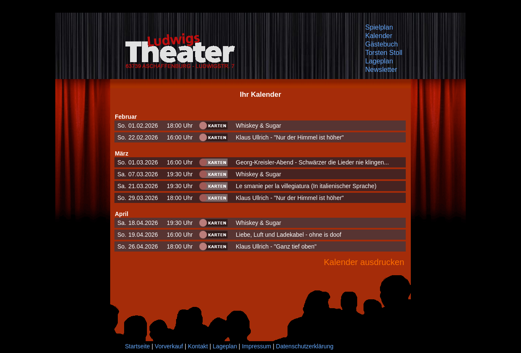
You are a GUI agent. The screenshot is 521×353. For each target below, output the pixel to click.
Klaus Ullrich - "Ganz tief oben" (276, 246)
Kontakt (198, 346)
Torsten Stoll (383, 52)
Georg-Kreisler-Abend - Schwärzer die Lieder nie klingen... (312, 162)
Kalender (378, 35)
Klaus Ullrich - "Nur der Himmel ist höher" (290, 137)
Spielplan (379, 27)
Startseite (137, 346)
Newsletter (381, 69)
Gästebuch (381, 44)
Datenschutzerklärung (305, 346)
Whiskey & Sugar (258, 125)
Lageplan (379, 61)
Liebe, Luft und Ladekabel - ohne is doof (289, 234)
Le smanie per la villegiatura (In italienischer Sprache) (306, 186)
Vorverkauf (169, 346)
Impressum (256, 346)
